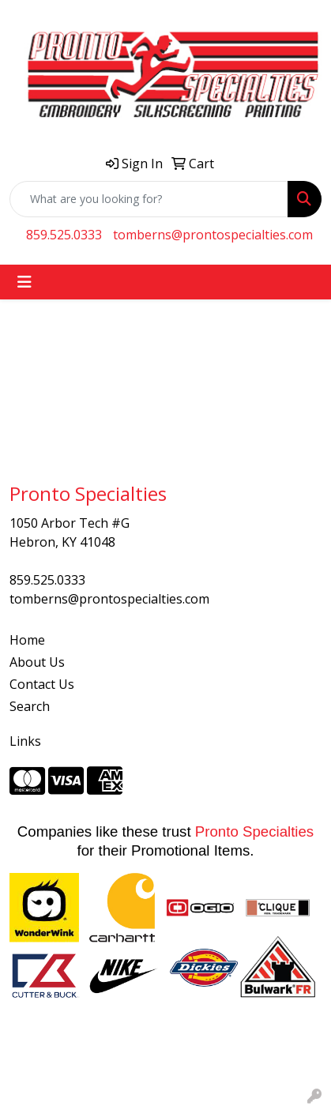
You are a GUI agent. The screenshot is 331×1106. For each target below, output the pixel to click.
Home (27, 640)
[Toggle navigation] (24, 282)
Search (29, 706)
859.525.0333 (64, 234)
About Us (37, 662)
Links (25, 741)
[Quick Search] (148, 199)
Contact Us (41, 684)
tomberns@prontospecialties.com (213, 234)
